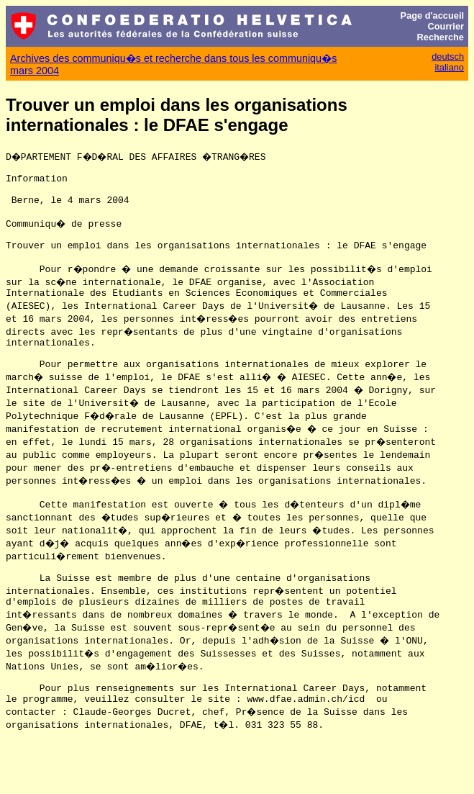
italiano (449, 67)
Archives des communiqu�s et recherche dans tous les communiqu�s (173, 58)
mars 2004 (34, 70)
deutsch (448, 56)
